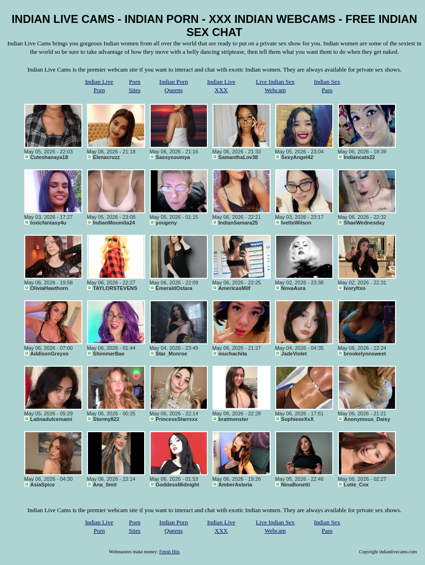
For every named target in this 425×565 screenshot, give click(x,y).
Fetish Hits (169, 551)
